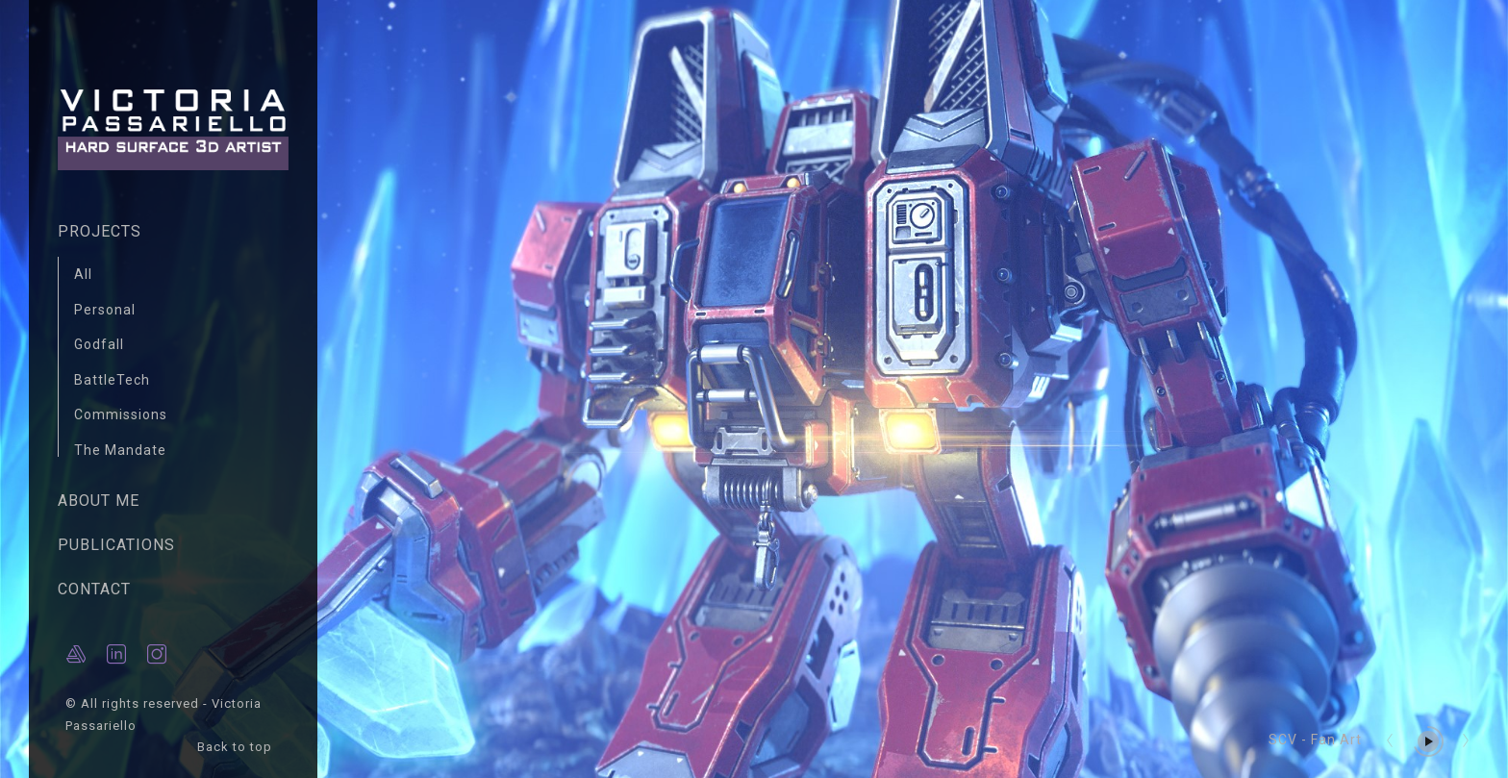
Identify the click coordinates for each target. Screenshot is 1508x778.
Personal (105, 309)
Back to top (236, 747)
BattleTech (112, 380)
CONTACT (94, 589)
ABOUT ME (98, 500)
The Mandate (120, 450)
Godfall (99, 344)
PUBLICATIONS (116, 545)
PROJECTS (99, 231)
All (83, 274)
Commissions (120, 414)
